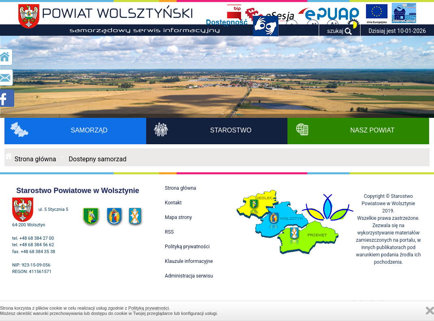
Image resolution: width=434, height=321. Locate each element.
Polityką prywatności (148, 308)
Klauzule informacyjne (189, 261)
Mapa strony (178, 217)
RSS (169, 232)
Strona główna (35, 159)
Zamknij (430, 310)
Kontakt (173, 203)
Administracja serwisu (189, 276)
